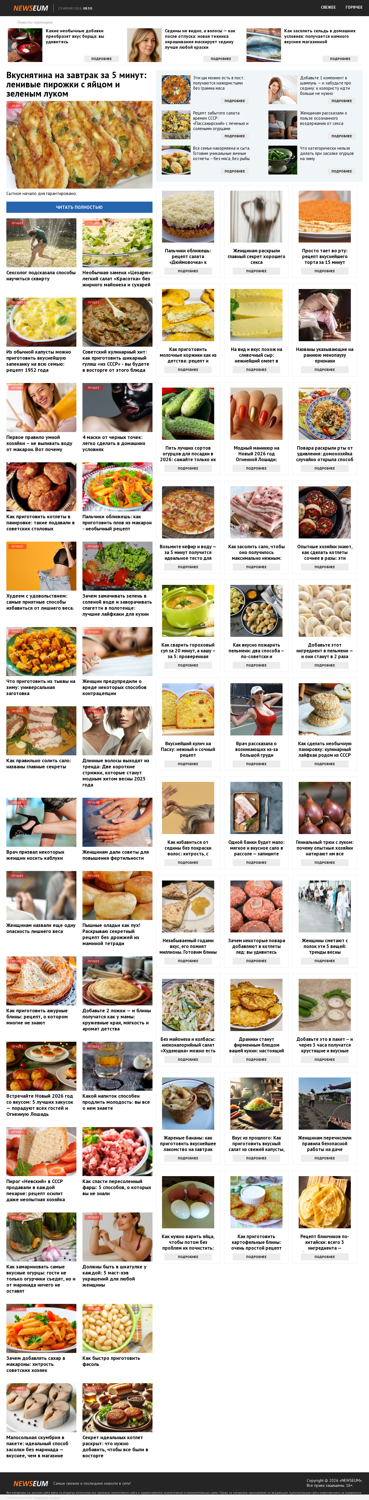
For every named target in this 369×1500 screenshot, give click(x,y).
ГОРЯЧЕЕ (354, 7)
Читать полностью (79, 207)
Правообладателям (47, 1497)
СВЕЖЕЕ (328, 7)
